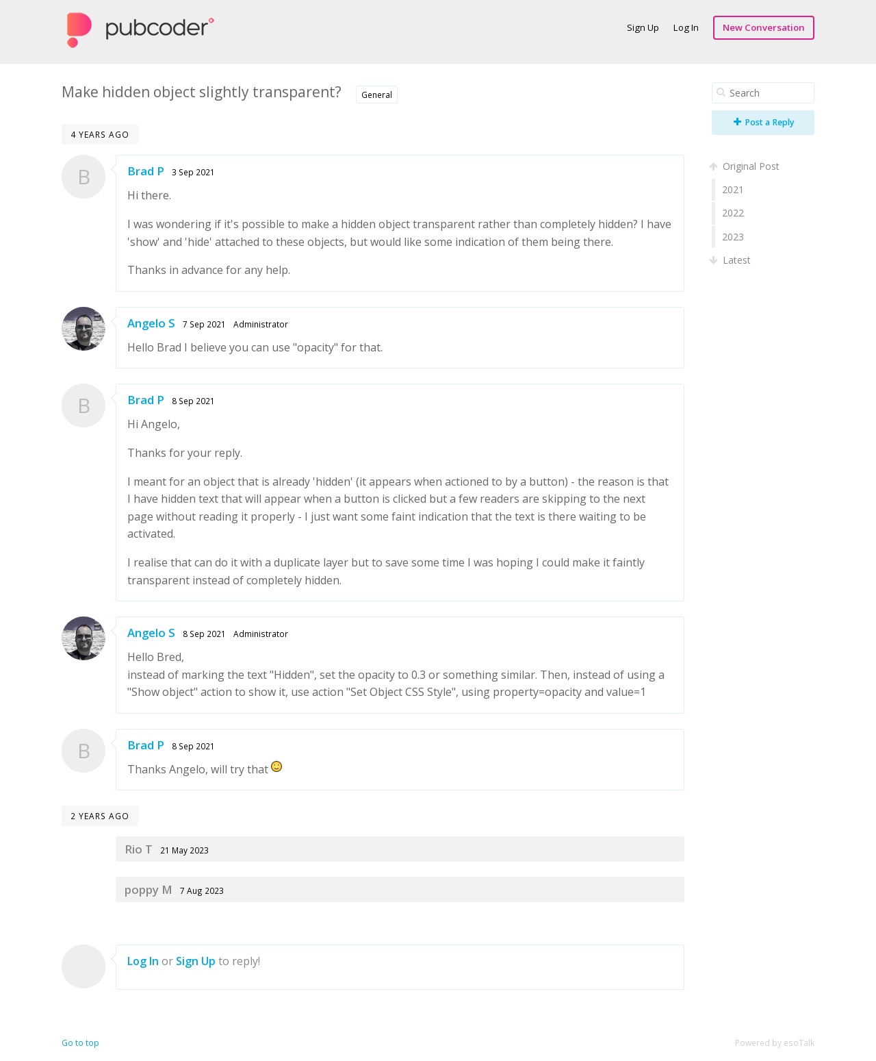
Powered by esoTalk (774, 1043)
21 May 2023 (184, 850)
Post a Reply (764, 122)
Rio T (139, 849)
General (376, 94)
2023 (733, 236)
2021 (733, 189)
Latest (731, 259)
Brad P (145, 171)
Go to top (80, 1043)
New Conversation (764, 27)
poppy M (148, 889)
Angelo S (151, 323)
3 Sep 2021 (193, 171)
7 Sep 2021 (204, 324)
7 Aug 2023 (202, 890)
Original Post (746, 166)
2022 (733, 212)
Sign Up (643, 27)
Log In (686, 27)
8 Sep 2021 (193, 400)
